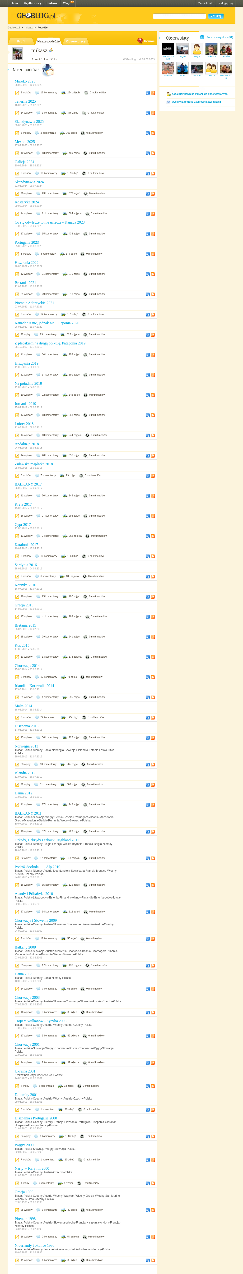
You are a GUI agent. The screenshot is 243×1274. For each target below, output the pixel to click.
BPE (182, 75)
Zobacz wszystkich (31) (220, 37)
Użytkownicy (32, 3)
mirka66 (168, 75)
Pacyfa (197, 56)
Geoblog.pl (14, 27)
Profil (21, 41)
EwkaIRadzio (225, 76)
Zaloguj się (226, 3)
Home (14, 3)
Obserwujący (76, 41)
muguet (182, 56)
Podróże (52, 3)
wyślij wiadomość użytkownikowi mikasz (196, 101)
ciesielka (226, 56)
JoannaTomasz (168, 57)
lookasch (211, 56)
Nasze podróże (48, 41)
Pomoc (146, 41)
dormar (211, 75)
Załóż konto (205, 3)
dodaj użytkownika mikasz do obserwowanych (200, 93)
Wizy (66, 3)
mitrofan (197, 75)
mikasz (29, 27)
